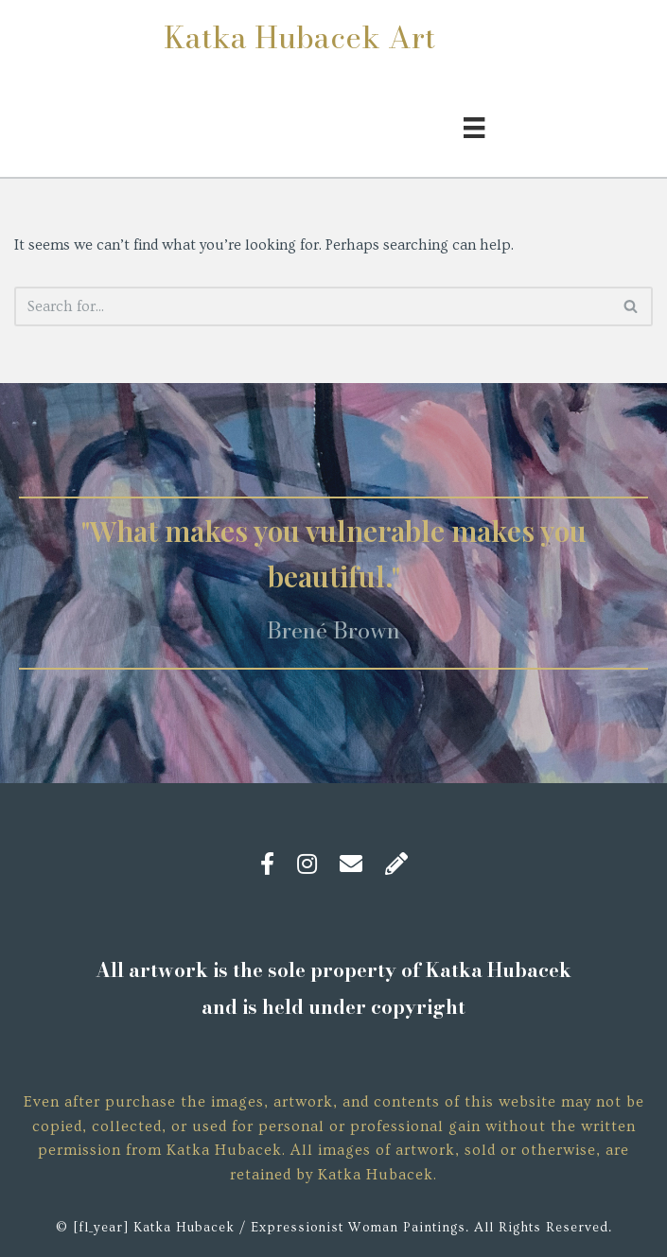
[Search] (312, 306)
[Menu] (474, 125)
